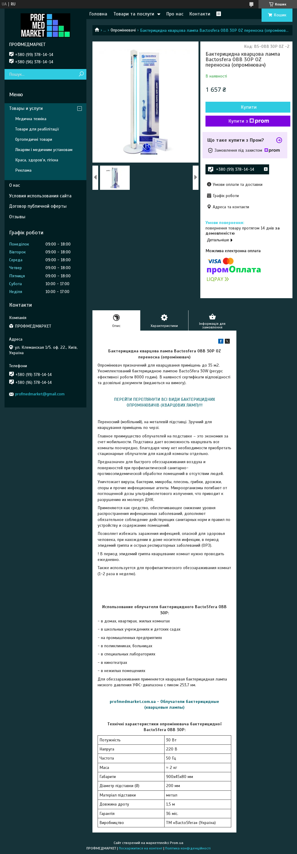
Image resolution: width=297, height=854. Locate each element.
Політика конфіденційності (188, 848)
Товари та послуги (133, 14)
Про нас (174, 14)
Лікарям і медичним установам (43, 149)
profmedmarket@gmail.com (40, 394)
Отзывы (17, 216)
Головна (98, 14)
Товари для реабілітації (37, 129)
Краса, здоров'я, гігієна (36, 160)
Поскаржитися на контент (140, 848)
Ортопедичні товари (33, 139)
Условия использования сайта (40, 196)
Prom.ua (176, 843)
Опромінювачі (123, 30)
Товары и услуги (26, 108)
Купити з (249, 121)
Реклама (23, 170)
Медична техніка (30, 118)
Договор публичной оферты (38, 206)
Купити (249, 107)
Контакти (199, 14)
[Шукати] (81, 74)
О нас (14, 185)
